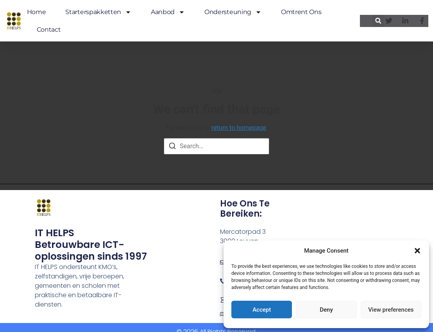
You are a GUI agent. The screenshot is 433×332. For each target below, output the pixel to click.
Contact (49, 29)
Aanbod (168, 12)
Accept (261, 309)
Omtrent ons (301, 12)
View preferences (390, 309)
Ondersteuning (232, 12)
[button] (417, 251)
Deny (326, 309)
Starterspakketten (98, 12)
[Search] (172, 147)
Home (36, 12)
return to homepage (238, 127)
